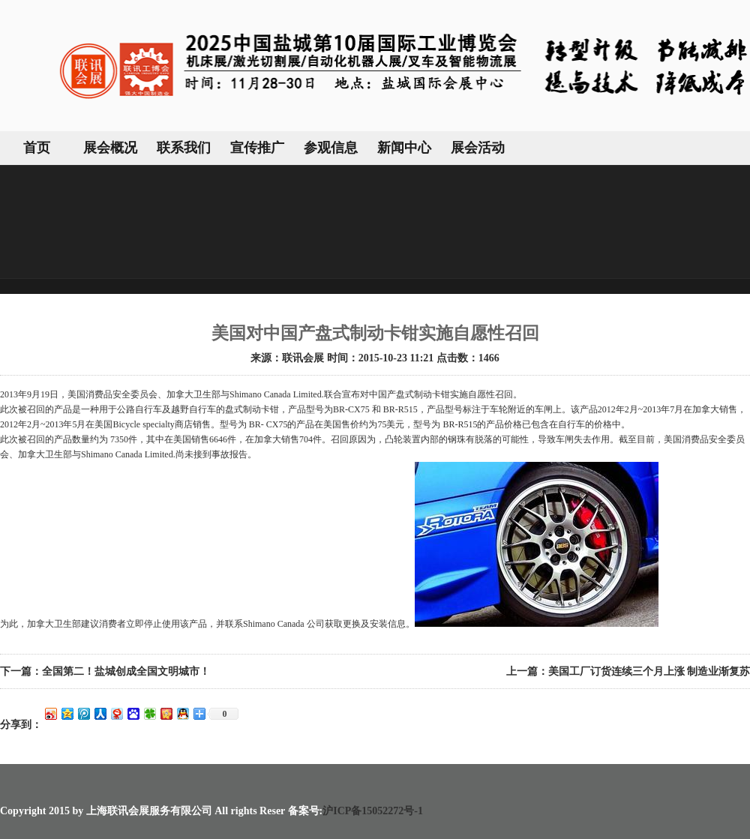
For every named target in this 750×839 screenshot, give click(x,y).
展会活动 (478, 147)
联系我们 (184, 147)
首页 (36, 147)
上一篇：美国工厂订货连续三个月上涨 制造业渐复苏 (628, 671)
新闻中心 (404, 147)
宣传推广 (257, 147)
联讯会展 (303, 358)
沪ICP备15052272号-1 (372, 811)
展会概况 (110, 147)
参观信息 (331, 147)
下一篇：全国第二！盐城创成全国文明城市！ (105, 671)
